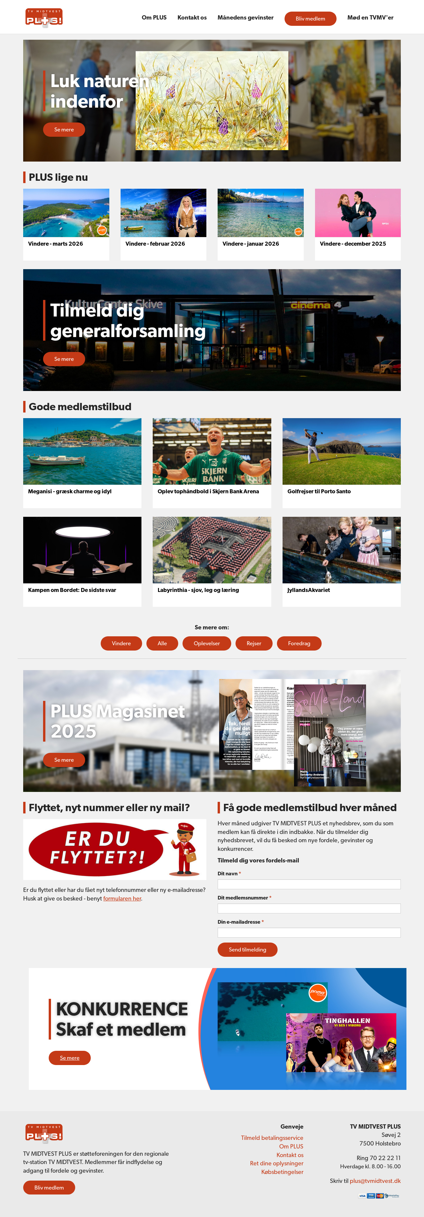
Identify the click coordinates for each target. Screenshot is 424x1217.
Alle (162, 643)
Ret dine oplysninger (276, 1163)
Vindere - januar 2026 (251, 243)
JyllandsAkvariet (309, 590)
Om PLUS (154, 17)
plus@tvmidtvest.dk (375, 1180)
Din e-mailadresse (241, 922)
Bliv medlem (310, 18)
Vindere (121, 643)
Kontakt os (192, 17)
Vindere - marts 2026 (55, 243)
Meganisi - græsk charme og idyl (70, 491)
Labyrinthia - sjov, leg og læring (198, 590)
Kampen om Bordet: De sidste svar (72, 590)
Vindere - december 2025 (353, 243)
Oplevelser (207, 643)
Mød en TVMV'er (370, 17)
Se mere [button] (64, 129)
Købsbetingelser (282, 1171)
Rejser (254, 643)
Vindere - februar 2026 (155, 243)
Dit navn (229, 873)
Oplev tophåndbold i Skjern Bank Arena (208, 491)
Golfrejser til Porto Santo (319, 491)
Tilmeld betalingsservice (272, 1137)
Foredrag (299, 643)
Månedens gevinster (246, 17)
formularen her (122, 898)
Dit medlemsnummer (245, 898)
